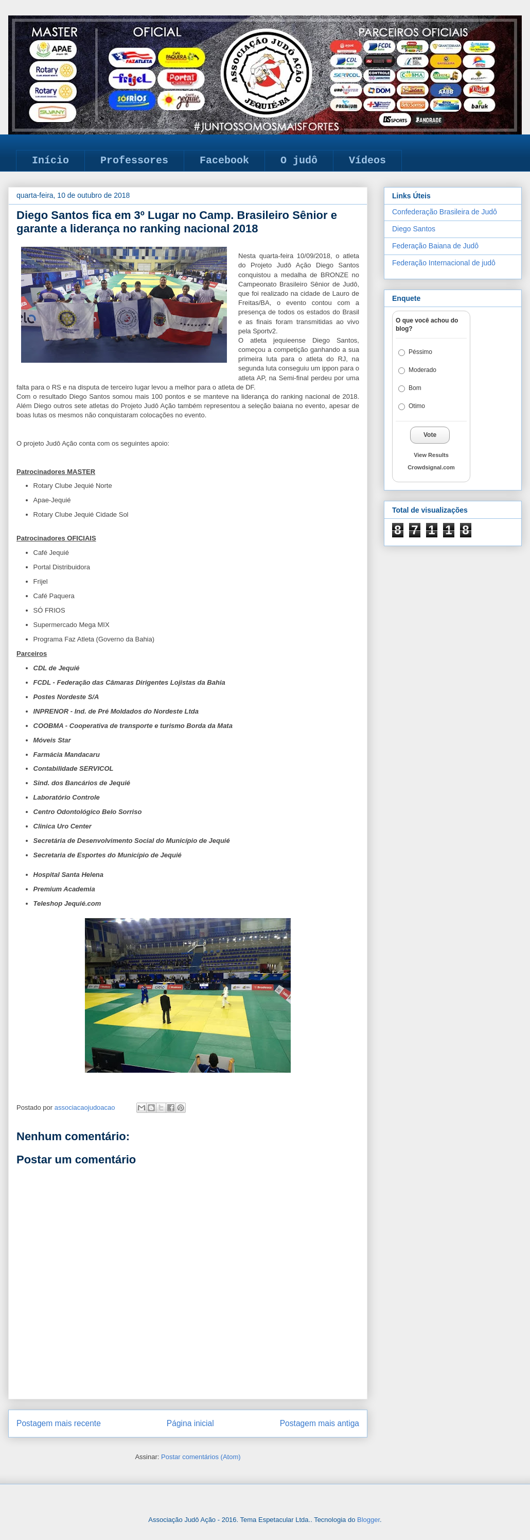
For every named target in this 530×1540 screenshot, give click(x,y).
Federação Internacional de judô (444, 263)
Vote (429, 434)
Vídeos (367, 160)
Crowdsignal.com (431, 467)
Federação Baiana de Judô (435, 246)
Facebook (224, 160)
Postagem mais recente (58, 1423)
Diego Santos (413, 229)
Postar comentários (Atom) (201, 1457)
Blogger (368, 1520)
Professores (134, 160)
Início (50, 160)
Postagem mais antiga (319, 1423)
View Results (431, 455)
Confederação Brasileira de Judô (444, 212)
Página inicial (190, 1423)
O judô (298, 160)
